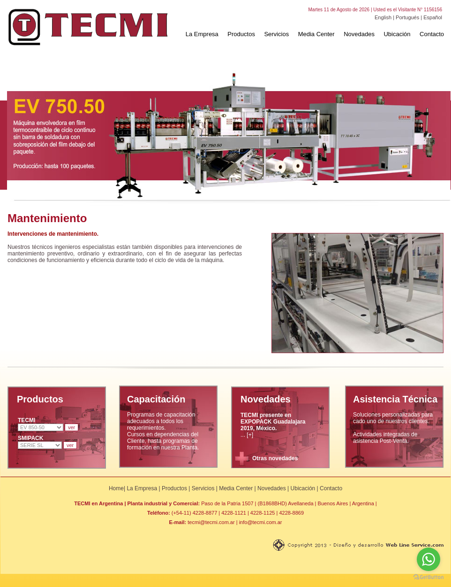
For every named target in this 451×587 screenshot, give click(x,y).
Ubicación (396, 34)
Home (116, 488)
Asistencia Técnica (395, 399)
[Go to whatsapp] (428, 559)
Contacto (432, 34)
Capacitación (156, 399)
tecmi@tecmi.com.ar (211, 522)
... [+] (273, 425)
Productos (241, 34)
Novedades (359, 34)
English (383, 17)
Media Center (316, 34)
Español (432, 17)
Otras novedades (275, 458)
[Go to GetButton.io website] (428, 577)
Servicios (276, 34)
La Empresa (202, 34)
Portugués (407, 17)
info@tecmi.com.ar (260, 522)
